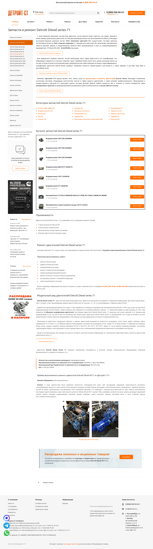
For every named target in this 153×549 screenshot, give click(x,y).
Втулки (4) (41, 114)
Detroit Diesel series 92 (17, 56)
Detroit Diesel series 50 (17, 49)
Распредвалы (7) (116, 108)
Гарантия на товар (41, 509)
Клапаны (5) (78, 108)
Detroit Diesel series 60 (17, 51)
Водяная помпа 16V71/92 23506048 (59, 138)
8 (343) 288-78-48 (109, 286)
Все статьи (27, 266)
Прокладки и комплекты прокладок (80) (88, 119)
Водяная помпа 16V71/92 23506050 (59, 157)
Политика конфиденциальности (101, 506)
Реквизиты (12, 512)
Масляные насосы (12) (82, 111)
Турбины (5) (115, 116)
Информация (67, 500)
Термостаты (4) (116, 111)
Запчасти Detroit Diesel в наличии (49, 53)
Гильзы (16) (42, 119)
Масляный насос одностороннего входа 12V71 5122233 (66, 205)
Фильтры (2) (115, 119)
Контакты (11, 515)
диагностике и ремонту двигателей (100, 78)
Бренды (65, 503)
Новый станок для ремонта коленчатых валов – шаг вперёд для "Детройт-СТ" (19, 228)
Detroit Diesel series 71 (46, 341)
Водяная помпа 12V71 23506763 (57, 176)
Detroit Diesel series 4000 (18, 63)
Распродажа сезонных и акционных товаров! (77, 454)
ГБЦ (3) (40, 116)
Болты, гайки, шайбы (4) (46, 108)
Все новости (26, 219)
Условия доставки (41, 506)
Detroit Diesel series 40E (17, 47)
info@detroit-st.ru (131, 509)
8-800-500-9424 (122, 286)
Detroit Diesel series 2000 (18, 61)
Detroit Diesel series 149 (17, 58)
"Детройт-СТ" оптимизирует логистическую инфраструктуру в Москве (19, 241)
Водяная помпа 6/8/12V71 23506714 (59, 167)
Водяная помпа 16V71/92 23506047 (59, 148)
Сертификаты (13, 509)
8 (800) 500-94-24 (90, 2)
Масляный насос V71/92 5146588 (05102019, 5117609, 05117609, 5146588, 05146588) (76, 195)
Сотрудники (12, 506)
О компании (13, 500)
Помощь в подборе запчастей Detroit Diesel (53, 73)
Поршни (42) (78, 116)
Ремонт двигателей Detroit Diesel (50, 91)
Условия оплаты (41, 503)
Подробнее (126, 457)
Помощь (38, 500)
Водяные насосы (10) (45, 111)
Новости (11, 503)
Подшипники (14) (80, 114)
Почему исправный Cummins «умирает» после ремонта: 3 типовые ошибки (19, 285)
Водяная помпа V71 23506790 (57, 186)
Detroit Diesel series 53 (17, 65)
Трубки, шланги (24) (117, 114)
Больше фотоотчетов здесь (90, 439)
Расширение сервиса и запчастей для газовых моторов (17, 254)
